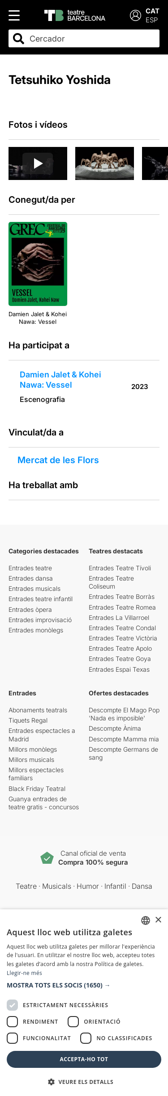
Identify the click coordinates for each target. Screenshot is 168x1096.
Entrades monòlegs (36, 630)
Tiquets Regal (28, 720)
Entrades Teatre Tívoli (120, 568)
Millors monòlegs (33, 749)
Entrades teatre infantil (41, 598)
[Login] (135, 15)
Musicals (56, 886)
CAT (152, 11)
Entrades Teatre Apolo (120, 648)
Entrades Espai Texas (119, 669)
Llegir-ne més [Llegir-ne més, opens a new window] (24, 973)
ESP (152, 20)
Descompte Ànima (115, 728)
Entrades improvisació (40, 619)
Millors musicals (31, 759)
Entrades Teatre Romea (122, 607)
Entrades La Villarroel (119, 617)
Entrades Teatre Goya (120, 658)
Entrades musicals (34, 588)
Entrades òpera (30, 609)
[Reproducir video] (37, 163)
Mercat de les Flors (58, 460)
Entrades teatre (30, 568)
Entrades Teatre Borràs (122, 596)
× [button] (158, 920)
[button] (84, 985)
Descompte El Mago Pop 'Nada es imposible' (124, 714)
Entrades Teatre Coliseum (111, 582)
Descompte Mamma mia (124, 739)
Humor (88, 886)
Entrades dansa (31, 578)
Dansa (142, 886)
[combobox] (92, 38)
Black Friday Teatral (37, 788)
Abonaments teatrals (38, 710)
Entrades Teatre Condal (122, 628)
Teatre (26, 886)
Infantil (115, 886)
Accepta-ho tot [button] (84, 1059)
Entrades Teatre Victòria (123, 638)
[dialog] (84, 1002)
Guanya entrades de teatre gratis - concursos (44, 803)
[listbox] (145, 920)
